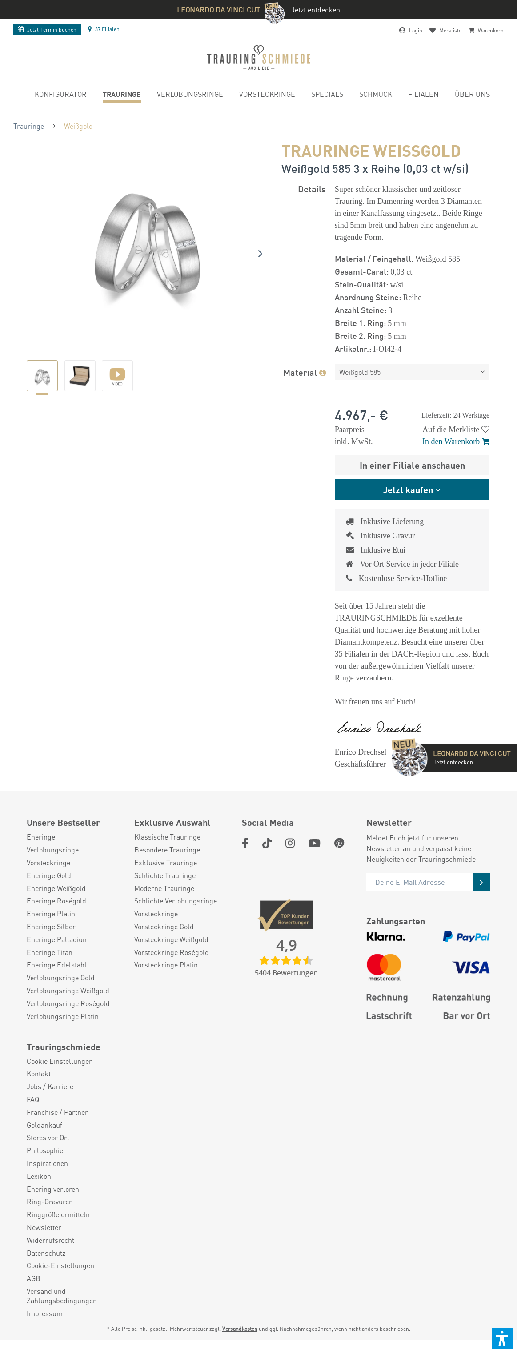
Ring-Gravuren (50, 1214)
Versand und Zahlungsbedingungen (62, 1309)
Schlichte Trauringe (165, 888)
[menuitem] (61, 95)
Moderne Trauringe (164, 901)
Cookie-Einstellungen (60, 1278)
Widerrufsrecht (50, 1253)
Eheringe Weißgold (56, 901)
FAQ (33, 1112)
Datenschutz (46, 1266)
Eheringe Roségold (56, 914)
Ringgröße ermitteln (58, 1227)
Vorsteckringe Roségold (171, 965)
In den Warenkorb (455, 441)
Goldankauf (44, 1138)
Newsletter (44, 1240)
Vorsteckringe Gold (164, 939)
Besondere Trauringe (167, 863)
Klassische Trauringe (167, 850)
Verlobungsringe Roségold (68, 1016)
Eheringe (41, 850)
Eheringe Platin (51, 927)
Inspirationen (47, 1176)
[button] (502, 1338)
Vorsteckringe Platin (166, 978)
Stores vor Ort (48, 1150)
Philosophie (45, 1163)
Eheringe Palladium (58, 952)
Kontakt (39, 1086)
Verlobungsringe (53, 863)
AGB (33, 1291)
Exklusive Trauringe (165, 875)
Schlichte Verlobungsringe (175, 914)
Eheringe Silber (51, 939)
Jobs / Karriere (50, 1099)
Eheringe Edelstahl (57, 978)
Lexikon (39, 1189)
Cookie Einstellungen (60, 1074)
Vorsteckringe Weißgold (171, 952)
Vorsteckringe (48, 875)
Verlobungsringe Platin (63, 1029)
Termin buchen (47, 29)
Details (312, 189)
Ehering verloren (53, 1202)
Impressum (45, 1326)
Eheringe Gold (49, 888)
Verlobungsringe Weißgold (68, 1003)
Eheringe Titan (49, 965)
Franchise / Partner (57, 1125)
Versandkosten (239, 1342)
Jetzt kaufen (408, 489)
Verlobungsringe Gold (61, 991)
